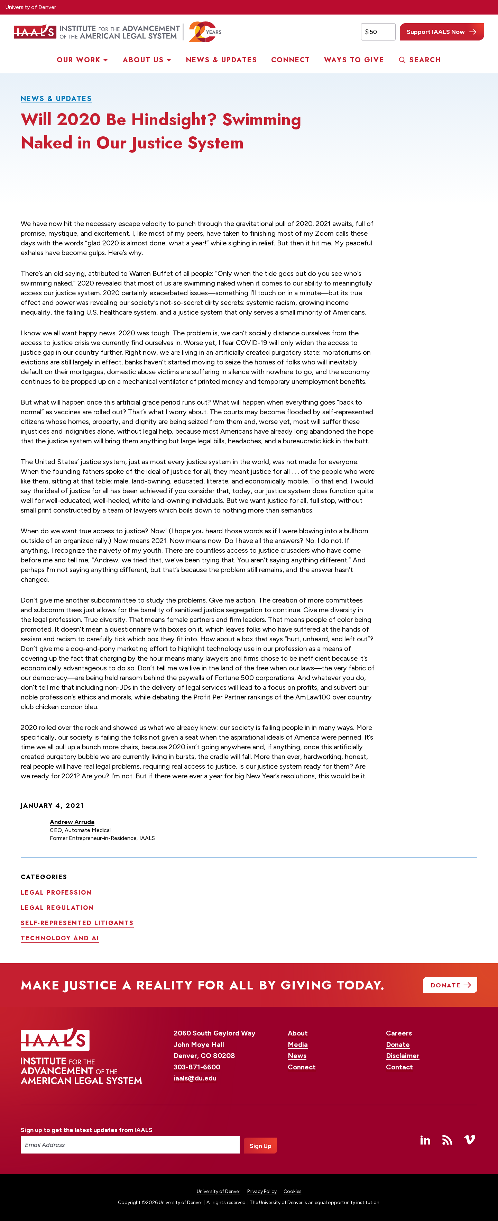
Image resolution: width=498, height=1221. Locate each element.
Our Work (79, 60)
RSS (447, 1141)
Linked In (425, 1141)
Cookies (293, 1193)
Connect (290, 60)
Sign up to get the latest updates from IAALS (87, 1131)
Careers (399, 1034)
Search (425, 60)
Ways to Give (354, 60)
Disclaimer (402, 1057)
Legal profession (56, 892)
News (297, 1057)
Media (298, 1046)
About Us (143, 60)
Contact (399, 1068)
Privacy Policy (262, 1193)
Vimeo (469, 1141)
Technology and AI (60, 937)
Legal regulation (57, 907)
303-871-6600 (197, 1068)
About (298, 1034)
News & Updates (221, 60)
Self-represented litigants (77, 922)
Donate (398, 1046)
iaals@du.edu (195, 1079)
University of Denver (30, 7)
